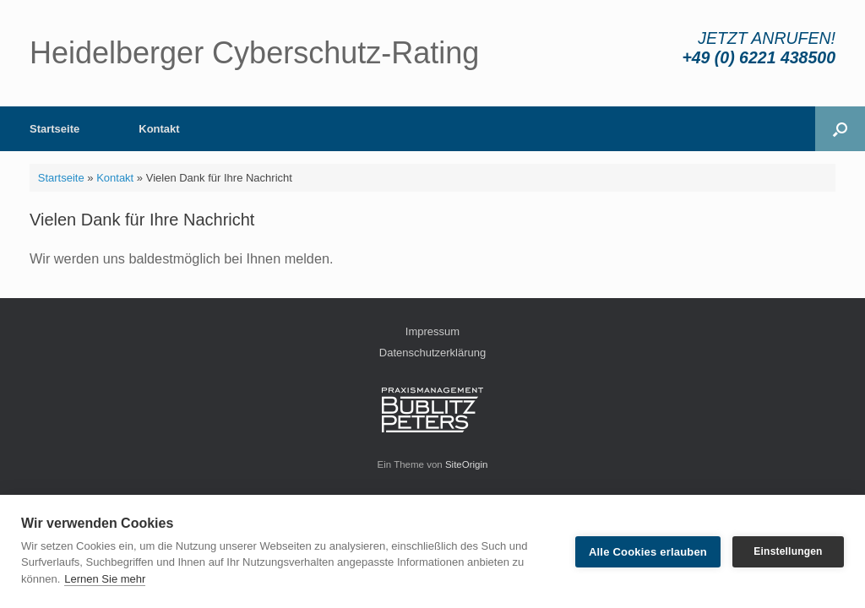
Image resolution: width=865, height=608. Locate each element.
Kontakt (159, 128)
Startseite (54, 128)
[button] (840, 128)
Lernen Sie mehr (104, 579)
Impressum (432, 331)
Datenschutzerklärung (432, 352)
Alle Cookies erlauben (648, 552)
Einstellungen (787, 551)
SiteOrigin (466, 464)
